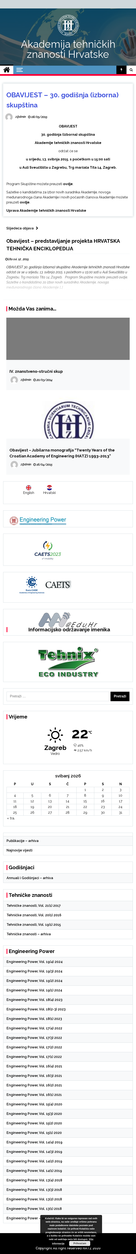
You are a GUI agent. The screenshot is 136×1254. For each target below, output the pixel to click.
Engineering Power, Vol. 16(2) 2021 (34, 1085)
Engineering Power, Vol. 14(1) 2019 (34, 1171)
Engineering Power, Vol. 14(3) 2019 (34, 1152)
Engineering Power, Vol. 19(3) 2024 (34, 971)
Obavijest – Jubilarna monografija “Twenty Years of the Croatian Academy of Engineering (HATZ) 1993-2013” (62, 453)
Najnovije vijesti (19, 850)
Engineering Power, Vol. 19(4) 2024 (35, 962)
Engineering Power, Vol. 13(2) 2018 (34, 1199)
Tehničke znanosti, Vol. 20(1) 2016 (34, 915)
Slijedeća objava (23, 228)
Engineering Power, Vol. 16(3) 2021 (34, 1076)
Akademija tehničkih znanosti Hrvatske (68, 49)
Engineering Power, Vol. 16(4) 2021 (34, 1066)
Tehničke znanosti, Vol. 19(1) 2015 (34, 925)
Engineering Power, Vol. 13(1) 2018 (34, 1209)
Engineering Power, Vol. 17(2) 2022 (34, 1047)
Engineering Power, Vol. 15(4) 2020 (34, 1104)
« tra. (11, 818)
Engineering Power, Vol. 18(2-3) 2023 (36, 1009)
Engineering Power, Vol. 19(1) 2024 (34, 990)
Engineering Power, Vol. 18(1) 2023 (34, 1019)
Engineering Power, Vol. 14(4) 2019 (34, 1142)
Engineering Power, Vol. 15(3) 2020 (34, 1114)
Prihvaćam (79, 1243)
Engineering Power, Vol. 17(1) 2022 (34, 1057)
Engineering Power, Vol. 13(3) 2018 (34, 1190)
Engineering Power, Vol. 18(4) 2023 (34, 1000)
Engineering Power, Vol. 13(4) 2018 (34, 1180)
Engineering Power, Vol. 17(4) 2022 (34, 1028)
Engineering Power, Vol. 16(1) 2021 (34, 1095)
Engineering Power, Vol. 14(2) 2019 (34, 1161)
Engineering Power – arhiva (29, 1218)
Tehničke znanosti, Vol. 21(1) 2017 (34, 906)
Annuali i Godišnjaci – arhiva (30, 878)
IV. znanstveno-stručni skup (36, 371)
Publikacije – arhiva (23, 841)
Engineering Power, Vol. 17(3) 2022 (34, 1038)
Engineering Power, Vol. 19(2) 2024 (34, 981)
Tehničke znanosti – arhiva (29, 934)
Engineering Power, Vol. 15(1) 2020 (34, 1133)
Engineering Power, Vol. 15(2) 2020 (34, 1123)
